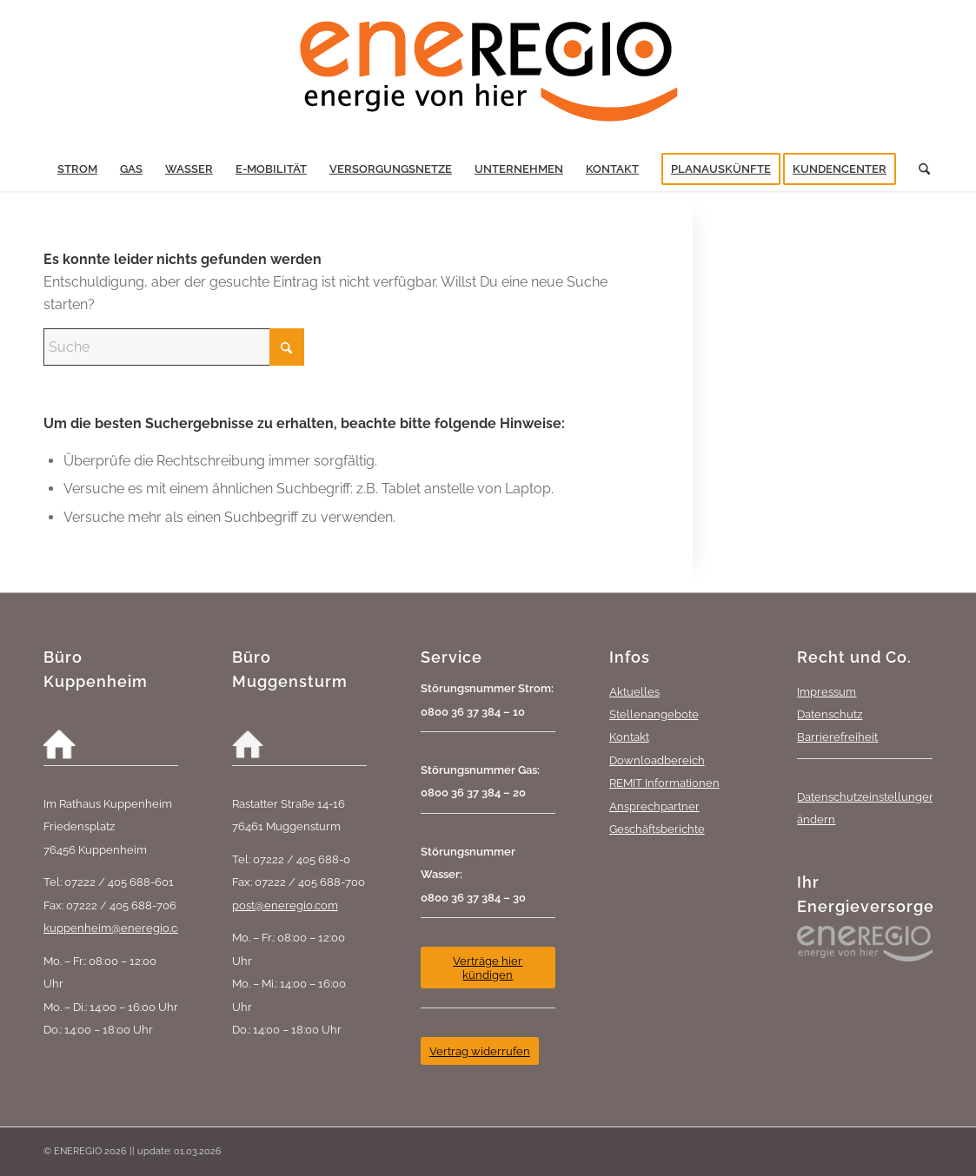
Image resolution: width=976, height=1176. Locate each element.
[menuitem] (77, 169)
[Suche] (918, 169)
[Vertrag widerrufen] (480, 1051)
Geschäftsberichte (657, 829)
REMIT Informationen (664, 783)
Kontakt (629, 736)
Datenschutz (829, 714)
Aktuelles (634, 691)
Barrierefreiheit (837, 736)
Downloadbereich (657, 760)
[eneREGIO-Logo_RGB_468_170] (488, 74)
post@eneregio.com (285, 905)
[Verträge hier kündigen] (488, 967)
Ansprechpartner (654, 806)
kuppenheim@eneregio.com (119, 928)
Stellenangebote (654, 714)
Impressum (826, 691)
